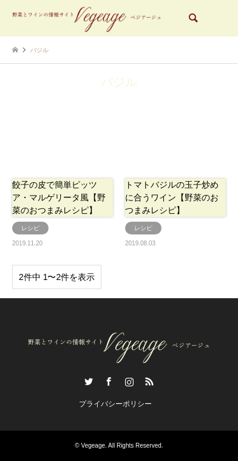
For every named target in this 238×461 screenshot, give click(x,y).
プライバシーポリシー (115, 404)
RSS (149, 381)
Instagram (129, 381)
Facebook (108, 381)
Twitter (88, 381)
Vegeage (93, 445)
